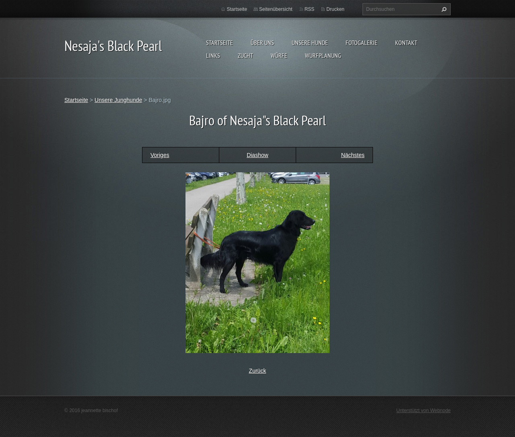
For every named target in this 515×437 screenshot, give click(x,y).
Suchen (443, 9)
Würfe (279, 55)
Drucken (335, 9)
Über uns (262, 43)
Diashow (257, 155)
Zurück (257, 371)
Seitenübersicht (276, 9)
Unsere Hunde (310, 43)
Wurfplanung (323, 55)
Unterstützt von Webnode (423, 410)
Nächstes (353, 155)
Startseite (219, 43)
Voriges (159, 155)
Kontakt (406, 43)
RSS (310, 9)
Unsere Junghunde (118, 100)
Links (213, 55)
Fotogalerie (361, 43)
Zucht (245, 55)
